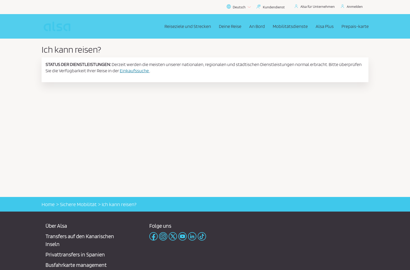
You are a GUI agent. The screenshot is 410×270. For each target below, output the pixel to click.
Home (48, 204)
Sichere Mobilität (78, 204)
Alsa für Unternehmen (317, 6)
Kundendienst (274, 7)
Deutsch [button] (238, 7)
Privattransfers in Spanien (75, 254)
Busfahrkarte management (76, 265)
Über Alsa (56, 226)
